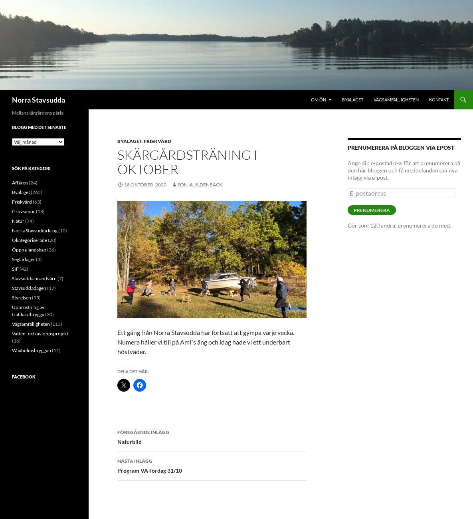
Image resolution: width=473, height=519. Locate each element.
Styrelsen (21, 298)
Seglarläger (23, 259)
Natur (18, 221)
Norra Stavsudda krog (34, 231)
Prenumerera (372, 210)
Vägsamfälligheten (396, 99)
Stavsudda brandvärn (34, 278)
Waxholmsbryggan (31, 350)
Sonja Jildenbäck (200, 185)
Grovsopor (23, 211)
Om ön (318, 99)
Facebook (24, 376)
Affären (20, 183)
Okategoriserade (29, 240)
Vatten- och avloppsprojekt (40, 334)
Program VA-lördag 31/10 (212, 465)
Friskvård (157, 141)
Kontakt (439, 99)
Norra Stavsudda (38, 99)
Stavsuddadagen (29, 288)
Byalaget (352, 99)
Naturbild (212, 436)
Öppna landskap (29, 250)
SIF (15, 269)
